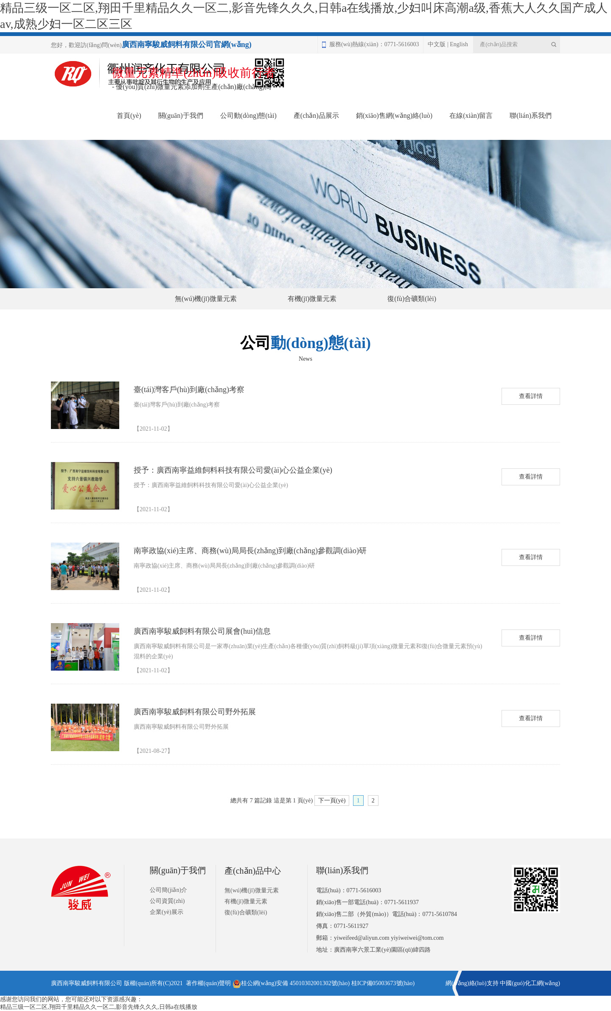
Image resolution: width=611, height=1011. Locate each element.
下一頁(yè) (332, 800)
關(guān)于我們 (180, 115)
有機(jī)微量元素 (312, 298)
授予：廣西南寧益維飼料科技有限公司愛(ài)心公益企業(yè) (233, 470)
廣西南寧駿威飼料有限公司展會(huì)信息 (202, 631)
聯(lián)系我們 (531, 115)
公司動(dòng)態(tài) (248, 115)
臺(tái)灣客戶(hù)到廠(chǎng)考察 (189, 389)
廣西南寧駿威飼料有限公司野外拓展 (195, 711)
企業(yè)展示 (166, 912)
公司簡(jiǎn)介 (168, 890)
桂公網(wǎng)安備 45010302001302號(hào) (291, 983)
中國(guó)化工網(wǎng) (530, 983)
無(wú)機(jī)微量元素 (206, 298)
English (459, 44)
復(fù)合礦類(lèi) (411, 298)
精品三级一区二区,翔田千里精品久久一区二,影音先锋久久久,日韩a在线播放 (98, 1007)
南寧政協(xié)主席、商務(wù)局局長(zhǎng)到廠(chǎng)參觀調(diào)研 (250, 550)
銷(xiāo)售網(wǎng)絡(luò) (394, 115)
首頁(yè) (129, 115)
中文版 (437, 44)
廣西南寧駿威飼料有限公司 (86, 983)
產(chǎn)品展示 (316, 115)
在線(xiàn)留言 (471, 115)
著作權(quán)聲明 (208, 983)
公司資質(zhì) (167, 901)
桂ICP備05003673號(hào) (383, 983)
